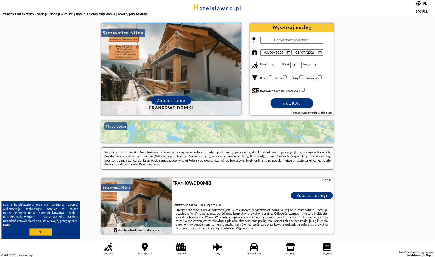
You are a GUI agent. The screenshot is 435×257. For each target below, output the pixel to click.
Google (72, 205)
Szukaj (292, 103)
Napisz (430, 255)
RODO (7, 225)
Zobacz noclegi (312, 195)
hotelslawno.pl (217, 8)
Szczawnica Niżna (116, 187)
